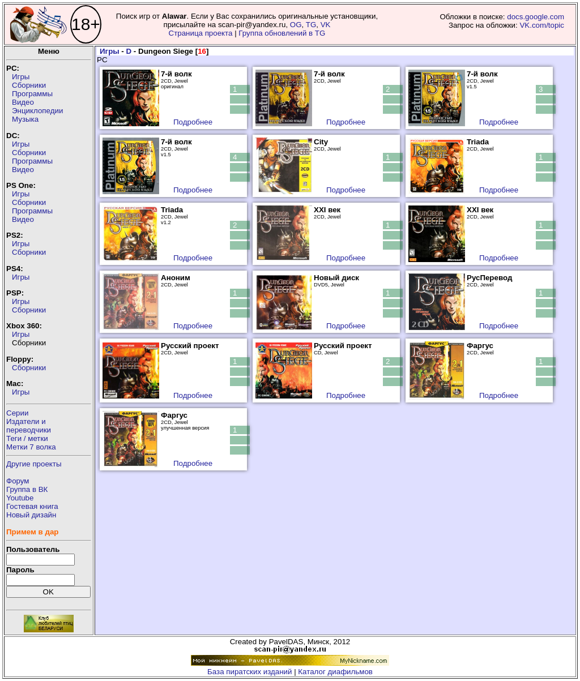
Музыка (25, 119)
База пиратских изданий (249, 671)
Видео (23, 102)
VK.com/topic (541, 25)
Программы (32, 93)
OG (296, 24)
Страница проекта (201, 33)
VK (326, 24)
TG (311, 24)
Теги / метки (27, 438)
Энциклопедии (37, 110)
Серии (17, 413)
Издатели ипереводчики (28, 425)
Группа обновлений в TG (281, 33)
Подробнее (192, 122)
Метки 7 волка (31, 447)
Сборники (29, 85)
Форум (17, 481)
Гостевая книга (32, 506)
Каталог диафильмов (335, 671)
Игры (20, 76)
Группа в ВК (27, 489)
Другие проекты (34, 464)
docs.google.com (535, 16)
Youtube (19, 498)
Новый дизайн (31, 515)
